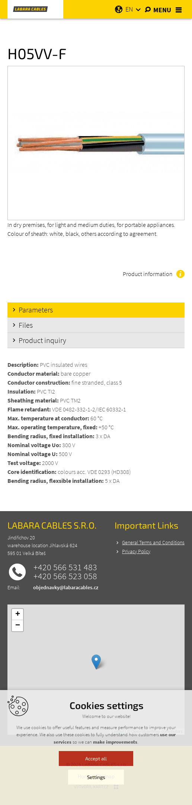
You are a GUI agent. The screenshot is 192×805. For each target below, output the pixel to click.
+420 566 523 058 (65, 576)
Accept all (96, 771)
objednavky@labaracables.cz (65, 587)
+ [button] (17, 614)
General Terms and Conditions (153, 542)
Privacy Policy (136, 551)
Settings (96, 790)
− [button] (17, 625)
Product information (148, 274)
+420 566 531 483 (65, 567)
